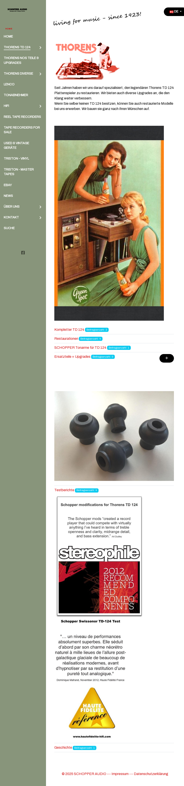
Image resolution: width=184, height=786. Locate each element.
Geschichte (63, 747)
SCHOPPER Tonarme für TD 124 (80, 347)
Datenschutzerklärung (151, 774)
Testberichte (64, 490)
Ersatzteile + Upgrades (72, 356)
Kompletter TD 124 (69, 329)
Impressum (120, 774)
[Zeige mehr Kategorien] (166, 358)
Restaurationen (66, 338)
